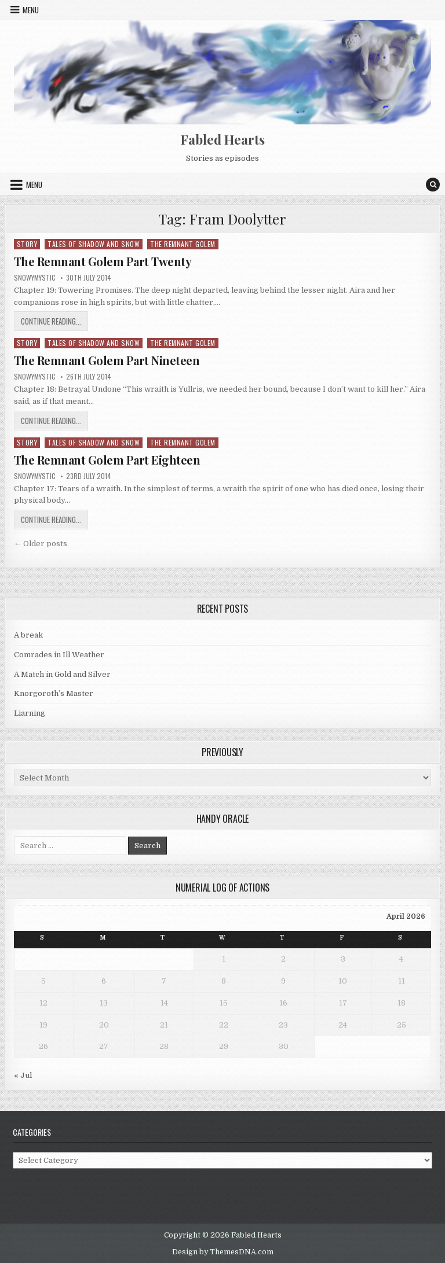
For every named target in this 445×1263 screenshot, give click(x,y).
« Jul (23, 1075)
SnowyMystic (35, 277)
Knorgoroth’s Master (53, 693)
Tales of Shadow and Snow (94, 244)
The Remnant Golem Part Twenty (103, 261)
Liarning (29, 713)
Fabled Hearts (223, 139)
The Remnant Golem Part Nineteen (107, 360)
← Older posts (40, 543)
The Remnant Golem (183, 244)
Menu (31, 10)
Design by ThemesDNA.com (222, 1252)
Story (27, 244)
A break (28, 635)
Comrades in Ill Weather (59, 654)
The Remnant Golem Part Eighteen (107, 459)
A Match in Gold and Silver (62, 674)
